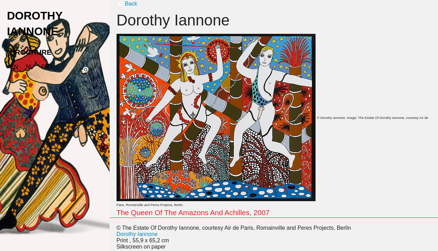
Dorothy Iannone (137, 234)
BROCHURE (30, 52)
